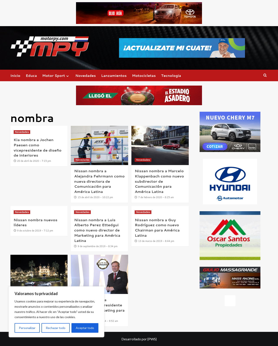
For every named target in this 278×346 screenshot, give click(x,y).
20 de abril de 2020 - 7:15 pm (34, 161)
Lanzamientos (114, 75)
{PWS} (152, 339)
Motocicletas (144, 75)
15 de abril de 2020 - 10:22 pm (95, 197)
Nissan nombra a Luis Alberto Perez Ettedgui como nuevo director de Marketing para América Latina (97, 230)
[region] (56, 311)
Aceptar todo (85, 328)
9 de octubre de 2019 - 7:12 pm (35, 230)
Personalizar (27, 328)
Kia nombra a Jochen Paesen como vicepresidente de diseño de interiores (37, 147)
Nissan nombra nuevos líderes (36, 222)
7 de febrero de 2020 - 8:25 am (156, 197)
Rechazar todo (55, 328)
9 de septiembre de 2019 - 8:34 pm (97, 246)
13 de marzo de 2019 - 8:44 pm (156, 241)
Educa (31, 75)
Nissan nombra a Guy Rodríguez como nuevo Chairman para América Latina (157, 227)
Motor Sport (56, 75)
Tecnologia (171, 75)
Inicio (15, 75)
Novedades (85, 75)
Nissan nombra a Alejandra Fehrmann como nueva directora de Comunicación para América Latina (99, 181)
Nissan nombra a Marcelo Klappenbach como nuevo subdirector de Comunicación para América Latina (159, 181)
